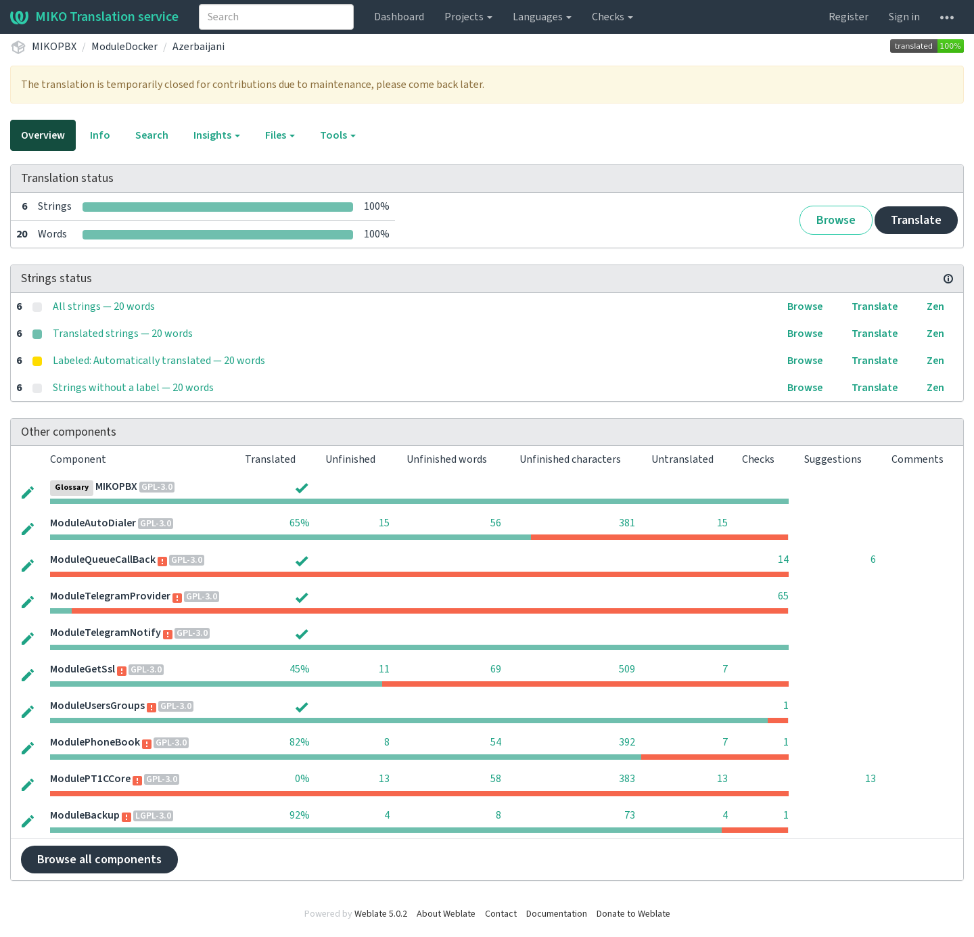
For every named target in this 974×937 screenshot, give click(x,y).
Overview (43, 135)
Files (280, 135)
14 (783, 559)
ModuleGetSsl (82, 669)
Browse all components (99, 859)
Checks (612, 16)
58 (495, 778)
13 (384, 778)
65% (299, 523)
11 (384, 669)
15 (384, 523)
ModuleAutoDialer (93, 523)
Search (151, 135)
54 (495, 742)
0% (302, 778)
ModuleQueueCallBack (103, 559)
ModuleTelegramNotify (105, 632)
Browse (836, 220)
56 (495, 523)
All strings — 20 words (104, 306)
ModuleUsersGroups (97, 705)
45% (299, 669)
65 (783, 596)
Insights (216, 135)
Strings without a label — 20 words (133, 387)
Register (848, 16)
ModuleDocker (124, 46)
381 (627, 523)
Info (100, 135)
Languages (542, 16)
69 (495, 669)
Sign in (904, 16)
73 (629, 815)
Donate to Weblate (633, 914)
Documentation (556, 914)
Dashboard (399, 16)
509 (627, 669)
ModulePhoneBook (95, 742)
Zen (935, 306)
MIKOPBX (54, 46)
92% (299, 815)
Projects (468, 16)
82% (299, 742)
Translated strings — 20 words (123, 333)
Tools (338, 135)
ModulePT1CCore (90, 778)
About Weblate (446, 914)
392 (627, 742)
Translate (916, 220)
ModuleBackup (85, 815)
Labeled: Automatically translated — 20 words (159, 360)
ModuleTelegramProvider (110, 596)
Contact (501, 914)
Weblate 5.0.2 (380, 914)
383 (627, 778)
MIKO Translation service (94, 16)
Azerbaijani (198, 46)
